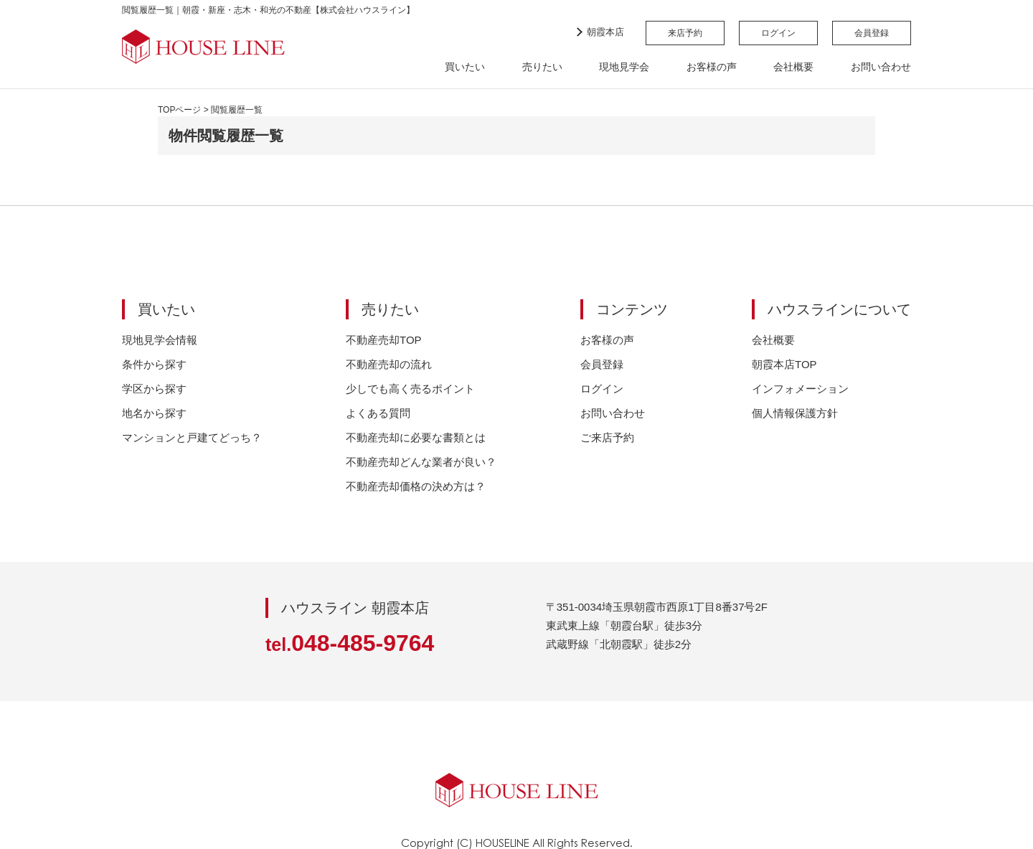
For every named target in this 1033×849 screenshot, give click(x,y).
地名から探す (154, 413)
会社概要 (793, 66)
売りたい (542, 66)
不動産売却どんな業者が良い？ (421, 462)
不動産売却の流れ (389, 364)
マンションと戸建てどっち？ (192, 437)
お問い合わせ (881, 66)
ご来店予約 (607, 437)
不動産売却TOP (384, 340)
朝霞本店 (605, 32)
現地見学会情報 (159, 340)
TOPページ (179, 110)
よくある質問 (378, 413)
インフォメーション (800, 389)
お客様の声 (712, 66)
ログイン (778, 33)
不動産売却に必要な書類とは (416, 437)
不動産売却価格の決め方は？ (416, 486)
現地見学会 (624, 66)
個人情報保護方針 (795, 413)
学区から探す (154, 389)
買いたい (465, 66)
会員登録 (871, 33)
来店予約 (685, 33)
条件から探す (154, 364)
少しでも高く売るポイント (410, 389)
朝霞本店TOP (784, 364)
